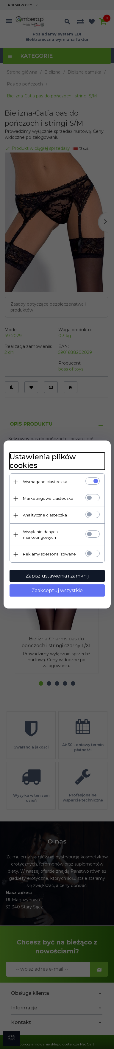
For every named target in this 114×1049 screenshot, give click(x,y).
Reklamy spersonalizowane (49, 554)
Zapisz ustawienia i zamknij (57, 576)
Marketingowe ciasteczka (48, 498)
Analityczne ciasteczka (45, 515)
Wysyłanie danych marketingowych (40, 534)
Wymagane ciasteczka (45, 481)
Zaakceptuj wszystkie (57, 590)
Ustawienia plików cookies (43, 461)
